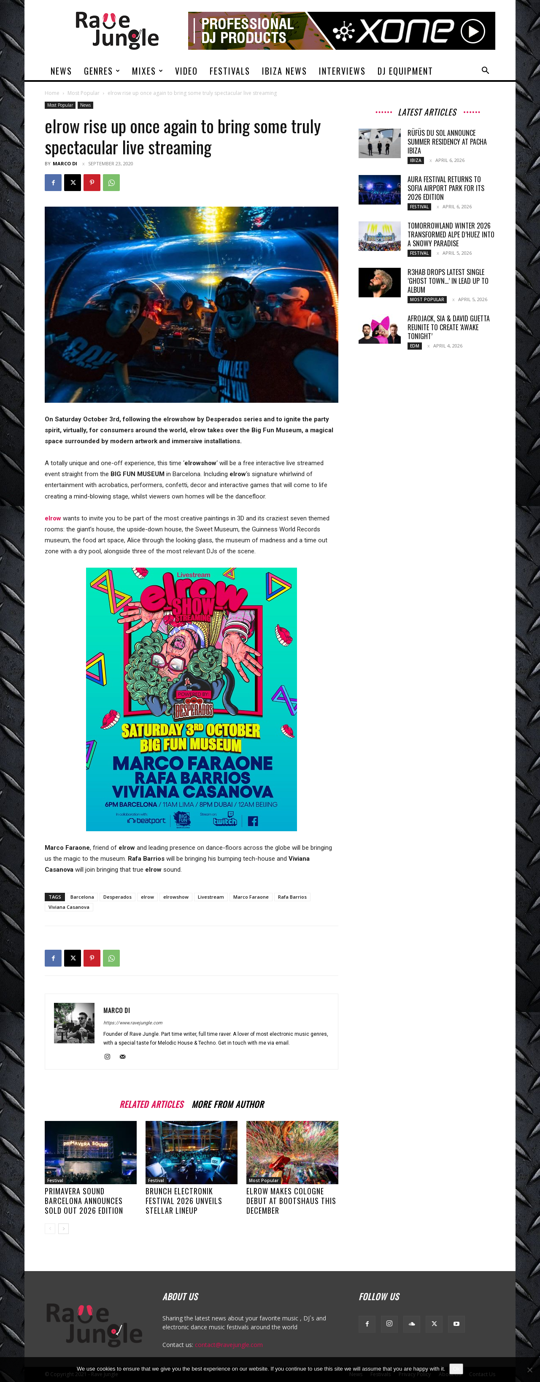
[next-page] (63, 1228)
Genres (102, 71)
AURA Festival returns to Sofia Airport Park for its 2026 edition (446, 188)
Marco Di (65, 163)
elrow (147, 897)
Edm (414, 346)
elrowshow (176, 897)
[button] (485, 71)
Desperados (117, 897)
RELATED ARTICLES (151, 1103)
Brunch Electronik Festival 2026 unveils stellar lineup (184, 1200)
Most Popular (84, 93)
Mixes (148, 71)
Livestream (211, 897)
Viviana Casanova (69, 907)
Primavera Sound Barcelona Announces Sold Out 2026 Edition (84, 1200)
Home (52, 93)
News (61, 71)
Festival (55, 1180)
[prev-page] (50, 1228)
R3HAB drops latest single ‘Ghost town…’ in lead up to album (448, 281)
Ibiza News (284, 71)
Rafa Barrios (292, 897)
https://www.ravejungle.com (132, 1023)
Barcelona (82, 897)
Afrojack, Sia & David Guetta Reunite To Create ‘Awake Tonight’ (449, 327)
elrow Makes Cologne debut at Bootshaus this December (291, 1200)
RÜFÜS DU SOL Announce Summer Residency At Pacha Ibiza (447, 142)
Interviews (342, 71)
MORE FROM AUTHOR (228, 1103)
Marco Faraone (251, 897)
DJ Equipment (405, 71)
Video (186, 71)
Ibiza (415, 160)
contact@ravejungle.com (229, 1345)
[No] (529, 1370)
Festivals (230, 71)
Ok (456, 1369)
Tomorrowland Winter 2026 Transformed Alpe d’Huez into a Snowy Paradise (451, 234)
